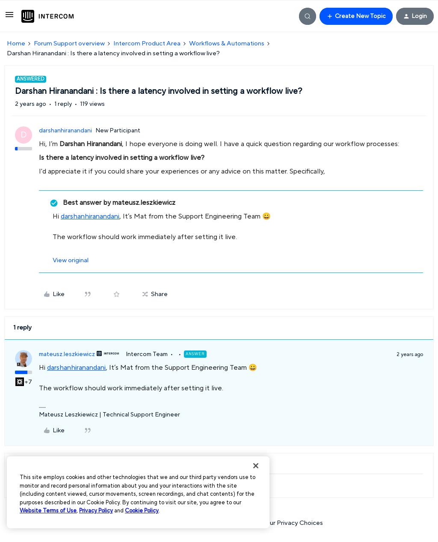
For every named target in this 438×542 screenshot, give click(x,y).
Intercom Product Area (147, 43)
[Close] (255, 465)
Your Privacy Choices (288, 523)
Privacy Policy (96, 510)
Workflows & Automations (226, 43)
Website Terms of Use (48, 510)
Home (16, 43)
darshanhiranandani (65, 131)
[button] (9, 18)
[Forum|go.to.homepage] (47, 16)
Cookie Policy (142, 510)
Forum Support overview (69, 43)
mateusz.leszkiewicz (67, 354)
